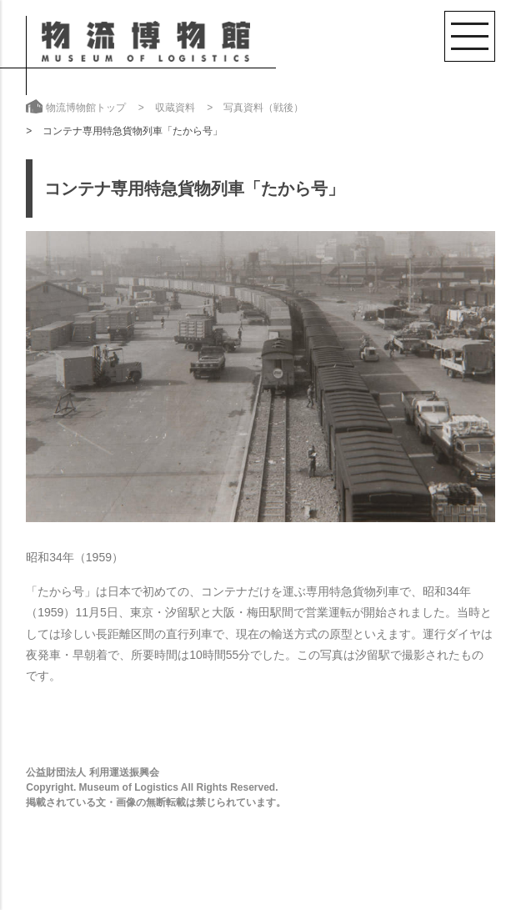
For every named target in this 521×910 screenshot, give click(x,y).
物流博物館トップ (86, 107)
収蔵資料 (175, 107)
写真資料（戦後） (263, 107)
